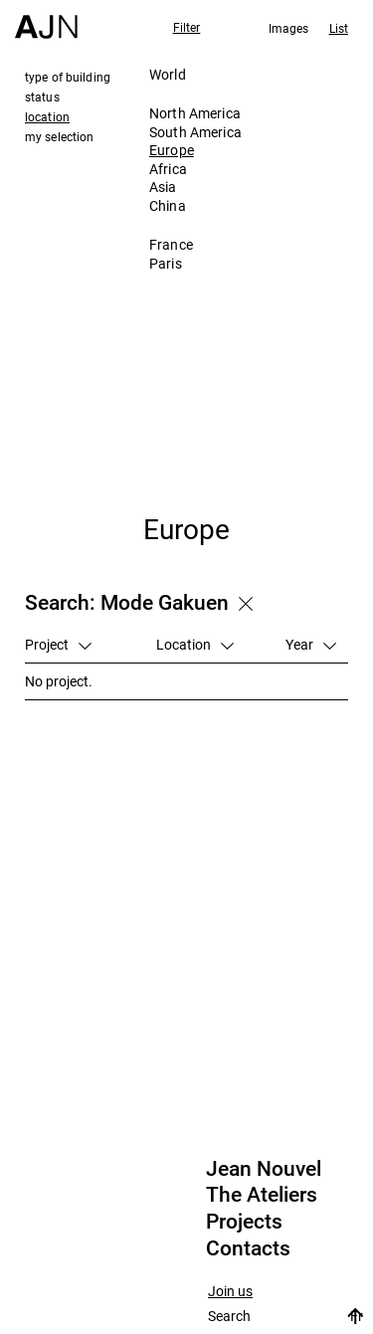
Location (195, 644)
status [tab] (42, 96)
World (167, 74)
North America (195, 112)
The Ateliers (261, 1195)
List (338, 28)
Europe (171, 149)
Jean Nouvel (263, 1169)
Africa (168, 168)
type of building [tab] (67, 77)
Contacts (248, 1248)
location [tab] (47, 116)
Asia (163, 186)
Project (58, 644)
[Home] (46, 19)
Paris (165, 263)
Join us (230, 1291)
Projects (244, 1222)
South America (195, 131)
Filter (187, 27)
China (167, 205)
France (171, 244)
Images (289, 28)
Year (310, 644)
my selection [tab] (59, 136)
